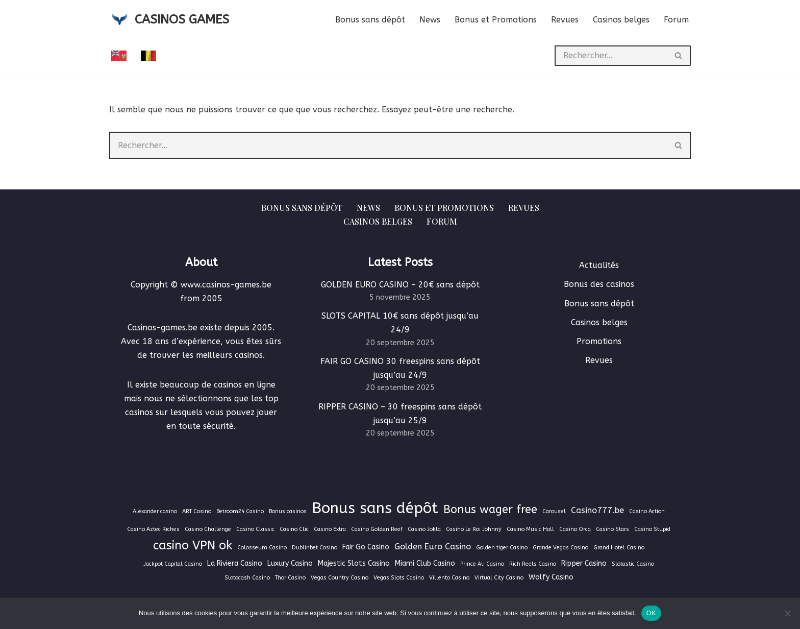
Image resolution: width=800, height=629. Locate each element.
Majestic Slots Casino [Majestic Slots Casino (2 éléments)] (354, 563)
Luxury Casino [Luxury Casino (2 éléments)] (290, 563)
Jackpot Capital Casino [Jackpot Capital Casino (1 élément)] (172, 564)
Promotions (599, 341)
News (429, 20)
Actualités (599, 265)
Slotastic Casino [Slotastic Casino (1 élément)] (633, 564)
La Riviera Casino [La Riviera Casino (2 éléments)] (234, 563)
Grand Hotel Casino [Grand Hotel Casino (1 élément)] (618, 547)
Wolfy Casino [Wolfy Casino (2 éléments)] (551, 577)
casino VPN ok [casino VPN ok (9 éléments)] (192, 545)
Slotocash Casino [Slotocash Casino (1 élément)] (247, 577)
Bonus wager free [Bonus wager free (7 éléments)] (490, 509)
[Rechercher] (611, 55)
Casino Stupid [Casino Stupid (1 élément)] (652, 529)
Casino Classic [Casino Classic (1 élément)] (255, 529)
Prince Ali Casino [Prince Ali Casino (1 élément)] (482, 564)
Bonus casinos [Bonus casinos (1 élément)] (288, 511)
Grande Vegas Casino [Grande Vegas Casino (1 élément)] (560, 547)
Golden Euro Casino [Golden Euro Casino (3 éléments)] (432, 546)
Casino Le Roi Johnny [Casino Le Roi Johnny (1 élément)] (474, 529)
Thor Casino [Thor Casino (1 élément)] (290, 577)
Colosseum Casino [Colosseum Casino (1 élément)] (262, 547)
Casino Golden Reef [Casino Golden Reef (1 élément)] (377, 529)
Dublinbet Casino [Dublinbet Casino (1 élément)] (314, 547)
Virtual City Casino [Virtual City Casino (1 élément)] (498, 577)
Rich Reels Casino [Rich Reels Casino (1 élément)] (532, 564)
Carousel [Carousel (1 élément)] (554, 511)
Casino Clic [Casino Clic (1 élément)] (294, 529)
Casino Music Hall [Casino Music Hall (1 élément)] (530, 529)
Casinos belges (621, 20)
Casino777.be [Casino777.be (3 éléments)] (597, 510)
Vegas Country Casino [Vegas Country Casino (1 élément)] (339, 577)
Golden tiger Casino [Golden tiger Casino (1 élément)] (502, 547)
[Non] (787, 613)
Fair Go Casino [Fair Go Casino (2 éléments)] (365, 547)
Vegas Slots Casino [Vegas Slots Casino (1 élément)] (398, 577)
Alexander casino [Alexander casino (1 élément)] (155, 511)
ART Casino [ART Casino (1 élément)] (196, 511)
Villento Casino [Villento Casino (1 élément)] (449, 577)
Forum (676, 20)
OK (651, 613)
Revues (565, 20)
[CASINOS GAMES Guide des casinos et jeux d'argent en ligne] (169, 19)
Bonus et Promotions (496, 20)
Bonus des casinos (599, 284)
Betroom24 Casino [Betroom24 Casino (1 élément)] (240, 511)
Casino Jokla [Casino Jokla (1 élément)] (424, 529)
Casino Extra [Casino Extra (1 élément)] (330, 529)
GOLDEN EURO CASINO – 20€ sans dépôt (400, 284)
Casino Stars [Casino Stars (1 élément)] (612, 529)
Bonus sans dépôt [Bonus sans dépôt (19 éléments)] (375, 508)
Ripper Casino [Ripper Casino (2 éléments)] (584, 563)
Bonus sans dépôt (370, 20)
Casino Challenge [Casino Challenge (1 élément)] (208, 529)
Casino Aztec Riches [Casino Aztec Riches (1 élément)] (153, 529)
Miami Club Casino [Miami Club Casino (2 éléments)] (425, 563)
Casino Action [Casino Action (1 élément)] (647, 511)
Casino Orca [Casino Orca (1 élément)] (575, 529)
